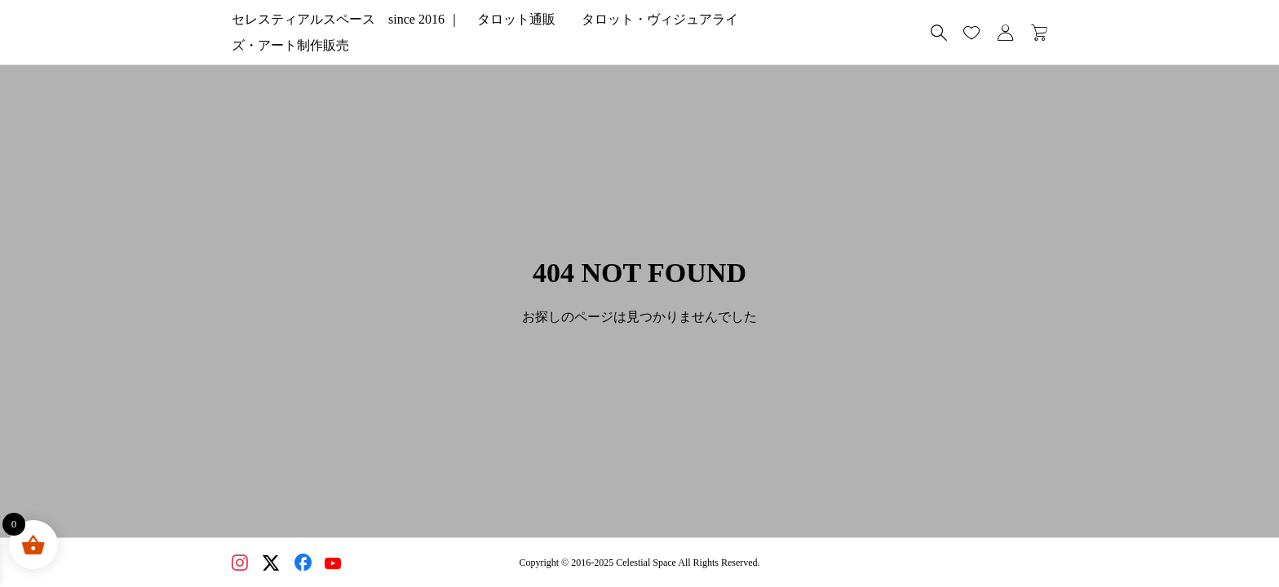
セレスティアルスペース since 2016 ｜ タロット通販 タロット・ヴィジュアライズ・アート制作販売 (544, 32)
